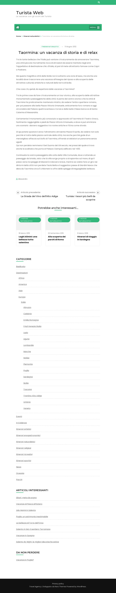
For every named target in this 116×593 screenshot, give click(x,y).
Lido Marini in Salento (26, 510)
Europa (22, 297)
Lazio (25, 332)
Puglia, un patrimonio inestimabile (32, 516)
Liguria (26, 339)
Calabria (27, 313)
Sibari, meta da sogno (26, 497)
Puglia (26, 370)
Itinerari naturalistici (50, 47)
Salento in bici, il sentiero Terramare (33, 529)
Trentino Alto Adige (32, 395)
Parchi (19, 479)
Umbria (26, 402)
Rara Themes (60, 586)
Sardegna (28, 376)
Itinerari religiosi (23, 448)
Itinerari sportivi (23, 460)
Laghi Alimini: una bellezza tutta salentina (28, 239)
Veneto (26, 408)
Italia (23, 302)
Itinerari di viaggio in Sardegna (87, 238)
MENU (94, 27)
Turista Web (29, 12)
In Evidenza (21, 422)
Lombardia (28, 345)
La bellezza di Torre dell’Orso (29, 523)
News (18, 467)
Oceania (20, 473)
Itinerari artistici (23, 429)
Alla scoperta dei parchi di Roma (57, 238)
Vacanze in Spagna (25, 535)
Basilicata (20, 266)
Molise (26, 358)
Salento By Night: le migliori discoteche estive (37, 541)
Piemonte (28, 364)
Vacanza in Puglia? (25, 560)
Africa (21, 278)
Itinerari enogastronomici (28, 435)
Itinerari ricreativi (24, 454)
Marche (27, 351)
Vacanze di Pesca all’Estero (29, 504)
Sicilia (26, 383)
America (23, 284)
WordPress (81, 586)
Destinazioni (22, 272)
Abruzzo (27, 307)
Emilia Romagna (31, 320)
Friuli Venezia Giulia (32, 326)
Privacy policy (58, 583)
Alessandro (22, 179)
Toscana (27, 389)
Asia (20, 290)
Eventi (19, 416)
